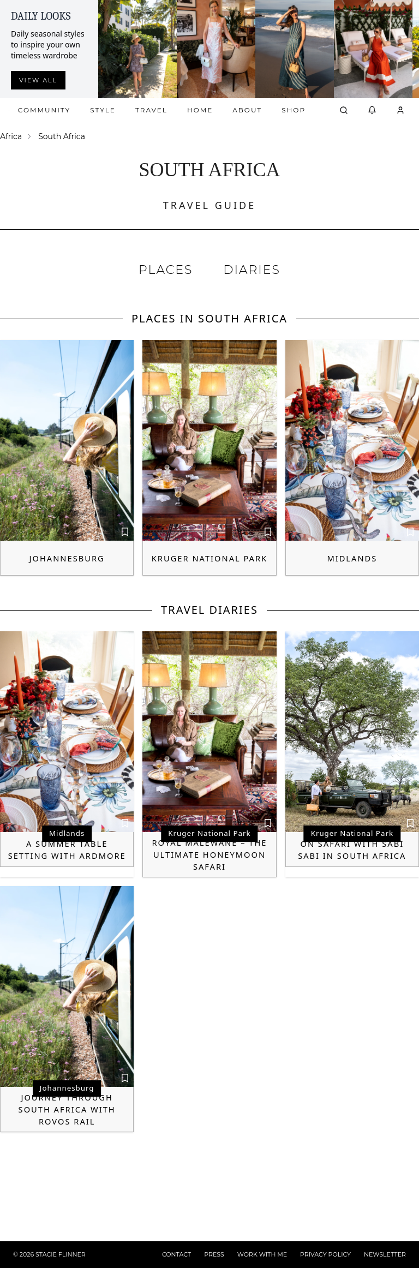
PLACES (166, 269)
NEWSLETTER (385, 1254)
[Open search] (344, 110)
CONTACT (176, 1254)
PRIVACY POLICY (325, 1254)
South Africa (61, 136)
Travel (151, 110)
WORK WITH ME (262, 1254)
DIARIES (251, 269)
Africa (11, 136)
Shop (294, 110)
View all (38, 80)
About (247, 110)
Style (103, 110)
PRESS (214, 1254)
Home (200, 110)
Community (44, 110)
